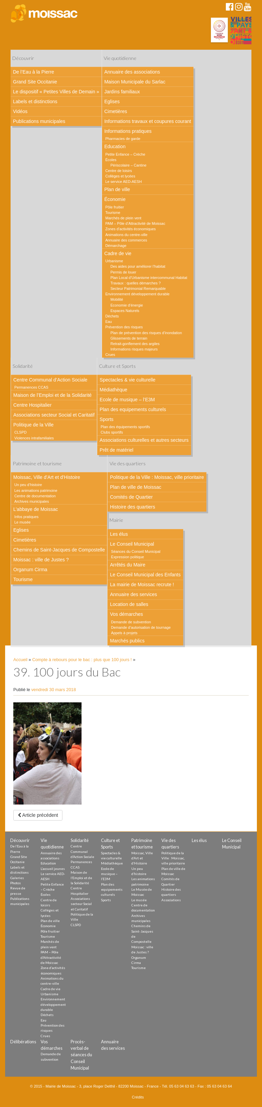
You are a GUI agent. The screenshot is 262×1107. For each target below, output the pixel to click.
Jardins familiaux (122, 91)
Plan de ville (117, 189)
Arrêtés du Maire (127, 564)
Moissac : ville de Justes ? (41, 559)
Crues (110, 355)
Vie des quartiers (128, 463)
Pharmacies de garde (123, 139)
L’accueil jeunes (53, 869)
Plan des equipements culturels (133, 409)
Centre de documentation (35, 496)
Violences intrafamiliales (34, 438)
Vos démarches (126, 614)
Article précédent (38, 815)
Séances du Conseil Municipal (135, 551)
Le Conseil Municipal (132, 544)
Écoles (110, 160)
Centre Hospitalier (32, 405)
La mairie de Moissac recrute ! (142, 584)
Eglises (112, 101)
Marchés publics (127, 640)
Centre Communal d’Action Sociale (50, 380)
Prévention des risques (124, 327)
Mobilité (117, 299)
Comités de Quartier (131, 497)
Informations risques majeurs (134, 349)
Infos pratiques (26, 517)
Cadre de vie (117, 253)
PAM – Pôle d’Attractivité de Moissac (135, 223)
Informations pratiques (128, 131)
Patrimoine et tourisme (37, 463)
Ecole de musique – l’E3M (127, 399)
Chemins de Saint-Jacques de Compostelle (59, 549)
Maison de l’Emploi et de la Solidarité (52, 395)
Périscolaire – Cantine (129, 165)
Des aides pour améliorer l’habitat (138, 266)
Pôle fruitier (114, 207)
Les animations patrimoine (35, 490)
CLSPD (20, 432)
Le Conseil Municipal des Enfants (145, 574)
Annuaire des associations (132, 72)
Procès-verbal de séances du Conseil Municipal (81, 1055)
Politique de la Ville (33, 424)
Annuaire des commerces (126, 240)
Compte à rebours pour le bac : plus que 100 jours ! (82, 659)
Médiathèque (113, 389)
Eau (108, 321)
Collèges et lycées (120, 176)
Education (115, 146)
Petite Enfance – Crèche (125, 154)
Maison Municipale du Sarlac (134, 81)
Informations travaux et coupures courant (147, 121)
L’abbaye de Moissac (35, 509)
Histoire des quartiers (132, 507)
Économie (115, 199)
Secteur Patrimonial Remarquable (138, 288)
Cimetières (115, 111)
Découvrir (23, 58)
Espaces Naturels (125, 311)
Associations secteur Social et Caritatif (53, 415)
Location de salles (129, 604)
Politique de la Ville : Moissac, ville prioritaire (157, 477)
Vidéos (20, 111)
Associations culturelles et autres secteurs (144, 440)
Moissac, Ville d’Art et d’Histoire (46, 477)
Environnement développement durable (137, 294)
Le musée (22, 522)
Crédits (138, 1097)
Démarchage (116, 246)
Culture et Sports (117, 366)
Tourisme (112, 213)
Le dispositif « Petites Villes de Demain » (56, 91)
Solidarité (23, 366)
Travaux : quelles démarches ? (136, 283)
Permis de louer (123, 272)
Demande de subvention (131, 622)
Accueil (20, 659)
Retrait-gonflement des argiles (135, 344)
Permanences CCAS (31, 387)
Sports (106, 419)
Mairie (116, 520)
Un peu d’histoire (28, 485)
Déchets (112, 316)
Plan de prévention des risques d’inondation (146, 333)
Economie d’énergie (127, 305)
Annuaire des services (133, 594)
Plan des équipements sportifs (125, 427)
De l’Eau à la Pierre (33, 72)
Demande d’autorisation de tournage (141, 627)
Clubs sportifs (112, 432)
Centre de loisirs (118, 171)
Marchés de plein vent (123, 218)
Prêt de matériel (116, 450)
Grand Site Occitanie (35, 81)
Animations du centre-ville (126, 235)
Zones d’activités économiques (130, 229)
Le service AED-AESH (123, 182)
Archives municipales (31, 501)
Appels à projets (124, 633)
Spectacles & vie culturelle (127, 380)
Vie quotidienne (120, 58)
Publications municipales (39, 121)
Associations (171, 900)
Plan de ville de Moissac (135, 487)
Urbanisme (114, 261)
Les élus (119, 534)
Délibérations (23, 1041)
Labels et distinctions (35, 101)
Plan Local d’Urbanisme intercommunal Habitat (149, 278)
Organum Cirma (30, 569)
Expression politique (127, 557)
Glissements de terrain (129, 338)
